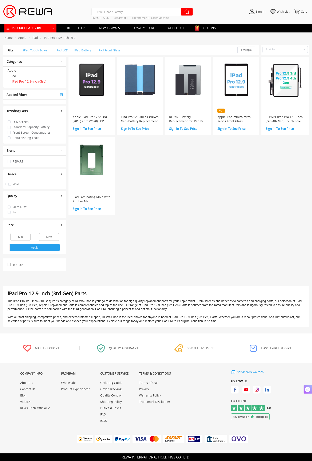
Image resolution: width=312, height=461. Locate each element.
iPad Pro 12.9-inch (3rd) (59, 38)
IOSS (103, 421)
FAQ (103, 414)
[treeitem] (34, 184)
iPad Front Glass (109, 50)
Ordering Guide (111, 383)
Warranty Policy (150, 395)
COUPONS (206, 27)
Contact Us (27, 389)
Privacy (144, 389)
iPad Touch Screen (36, 50)
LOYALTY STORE (144, 28)
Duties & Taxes (110, 408)
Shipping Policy (111, 402)
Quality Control (111, 395)
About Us (26, 383)
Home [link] (8, 38)
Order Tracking (111, 389)
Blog (23, 395)
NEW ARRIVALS (109, 28)
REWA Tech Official (35, 408)
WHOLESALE (176, 28)
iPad (35, 38)
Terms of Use (148, 383)
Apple (22, 38)
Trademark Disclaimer (154, 402)
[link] (22, 38)
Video (25, 402)
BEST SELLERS (76, 28)
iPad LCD (62, 50)
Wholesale (68, 383)
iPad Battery (82, 50)
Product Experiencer (75, 389)
